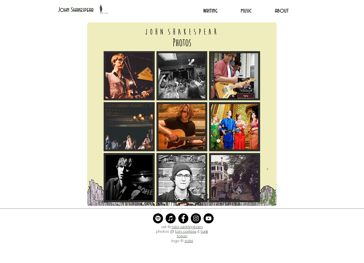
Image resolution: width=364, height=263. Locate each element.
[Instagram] (196, 218)
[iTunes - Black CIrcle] (171, 218)
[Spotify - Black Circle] (158, 218)
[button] (129, 75)
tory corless (185, 231)
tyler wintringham (187, 226)
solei (189, 240)
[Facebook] (183, 218)
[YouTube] (208, 218)
